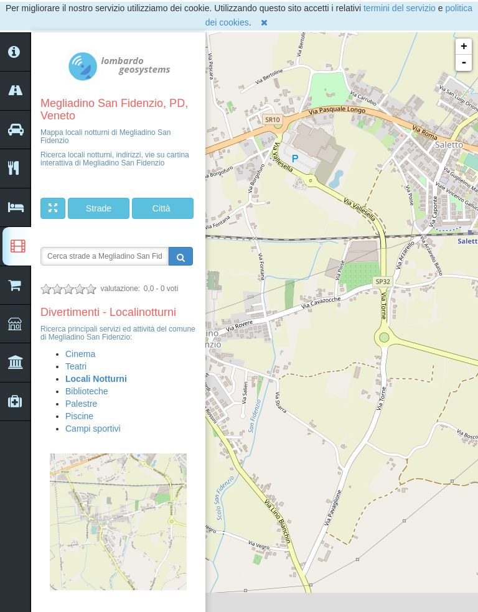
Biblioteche (86, 391)
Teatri (76, 366)
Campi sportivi (93, 429)
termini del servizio (399, 8)
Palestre (81, 404)
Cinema (80, 354)
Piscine (79, 416)
